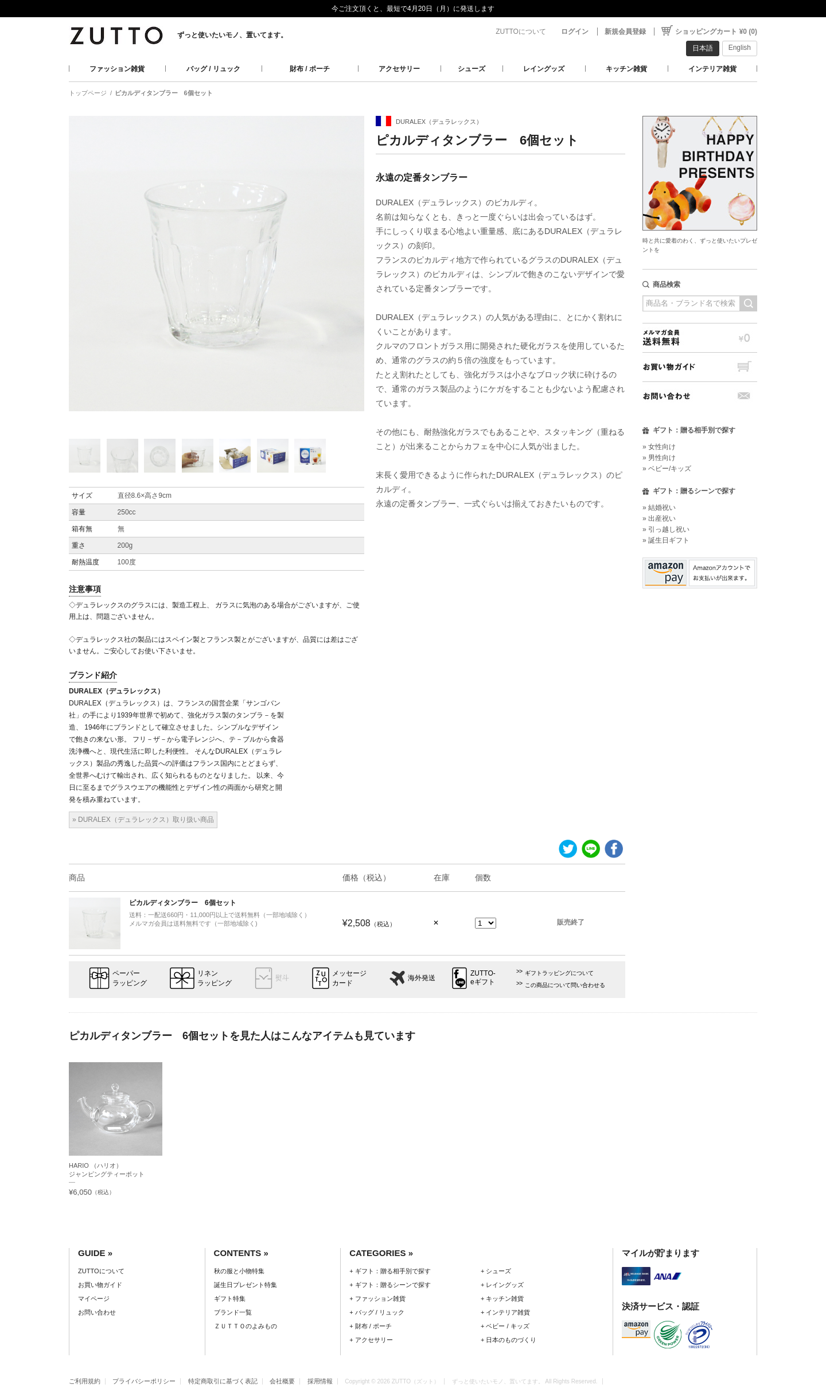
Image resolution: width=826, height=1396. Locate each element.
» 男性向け (659, 458)
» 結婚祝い (659, 508)
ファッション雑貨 (117, 69)
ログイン (575, 32)
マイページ (94, 1298)
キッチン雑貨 (626, 69)
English (739, 48)
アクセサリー (399, 69)
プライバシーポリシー (144, 1381)
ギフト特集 (230, 1298)
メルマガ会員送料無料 (699, 337)
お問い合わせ (699, 396)
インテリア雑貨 (712, 69)
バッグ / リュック (213, 69)
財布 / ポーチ (310, 69)
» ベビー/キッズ (666, 469)
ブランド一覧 (233, 1312)
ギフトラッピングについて (559, 973)
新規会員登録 (625, 32)
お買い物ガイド (699, 366)
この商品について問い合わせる (565, 985)
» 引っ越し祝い (665, 529)
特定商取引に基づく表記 (223, 1381)
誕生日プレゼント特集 (245, 1284)
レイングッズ (543, 69)
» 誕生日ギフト (665, 540)
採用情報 (320, 1381)
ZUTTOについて (521, 32)
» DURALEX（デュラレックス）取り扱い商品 (143, 820)
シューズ (471, 69)
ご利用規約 (84, 1381)
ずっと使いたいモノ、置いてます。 (232, 35)
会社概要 (282, 1381)
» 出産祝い (659, 518)
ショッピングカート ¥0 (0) (716, 32)
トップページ (88, 92)
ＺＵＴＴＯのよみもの (245, 1326)
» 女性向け (659, 447)
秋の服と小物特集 (239, 1271)
